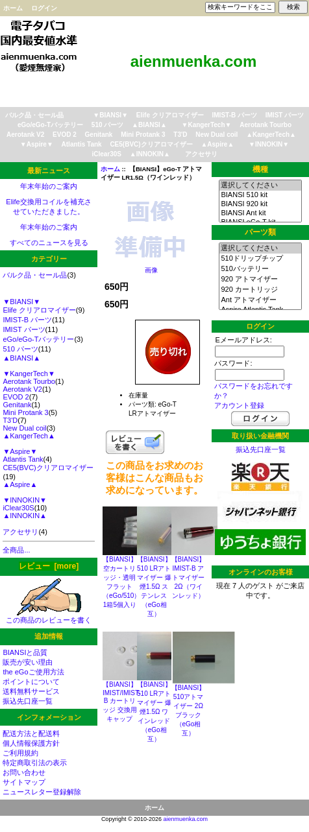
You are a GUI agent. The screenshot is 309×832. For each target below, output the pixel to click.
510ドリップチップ (260, 259)
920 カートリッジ (260, 290)
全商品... (16, 550)
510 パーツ (107, 124)
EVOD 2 (65, 134)
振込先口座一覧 (28, 701)
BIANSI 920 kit (260, 204)
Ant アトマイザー (260, 300)
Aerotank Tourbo (265, 124)
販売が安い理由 (28, 662)
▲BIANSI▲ (149, 124)
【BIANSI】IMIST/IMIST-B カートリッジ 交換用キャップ (122, 701)
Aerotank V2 (25, 134)
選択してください (260, 185)
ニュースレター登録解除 (42, 792)
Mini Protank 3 (143, 134)
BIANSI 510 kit (260, 195)
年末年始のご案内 (48, 186)
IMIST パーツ (285, 115)
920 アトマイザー (260, 279)
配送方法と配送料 (31, 733)
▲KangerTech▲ (271, 134)
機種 (260, 169)
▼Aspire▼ (36, 144)
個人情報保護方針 (31, 743)
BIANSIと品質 (25, 652)
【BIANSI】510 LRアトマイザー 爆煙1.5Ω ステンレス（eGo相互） (154, 586)
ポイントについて (31, 681)
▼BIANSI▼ (110, 115)
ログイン (44, 8)
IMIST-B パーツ (234, 115)
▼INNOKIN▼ (269, 144)
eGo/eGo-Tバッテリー (50, 124)
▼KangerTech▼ (207, 124)
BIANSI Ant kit (260, 213)
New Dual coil (216, 134)
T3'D (180, 134)
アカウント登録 (239, 405)
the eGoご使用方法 (33, 672)
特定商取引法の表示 (35, 763)
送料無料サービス (31, 691)
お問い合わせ (24, 772)
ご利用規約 (20, 753)
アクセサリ (201, 154)
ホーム (13, 8)
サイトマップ (24, 782)
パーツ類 (260, 232)
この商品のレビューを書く (49, 616)
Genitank (99, 134)
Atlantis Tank (82, 144)
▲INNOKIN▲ (150, 154)
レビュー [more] (49, 566)
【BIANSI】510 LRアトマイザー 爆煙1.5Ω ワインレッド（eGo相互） (154, 712)
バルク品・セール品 (34, 115)
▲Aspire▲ (217, 144)
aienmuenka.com (186, 819)
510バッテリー (260, 269)
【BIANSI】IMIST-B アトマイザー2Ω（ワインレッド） (188, 577)
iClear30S (106, 154)
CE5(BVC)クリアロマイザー (151, 144)
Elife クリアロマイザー (170, 115)
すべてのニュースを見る (49, 242)
